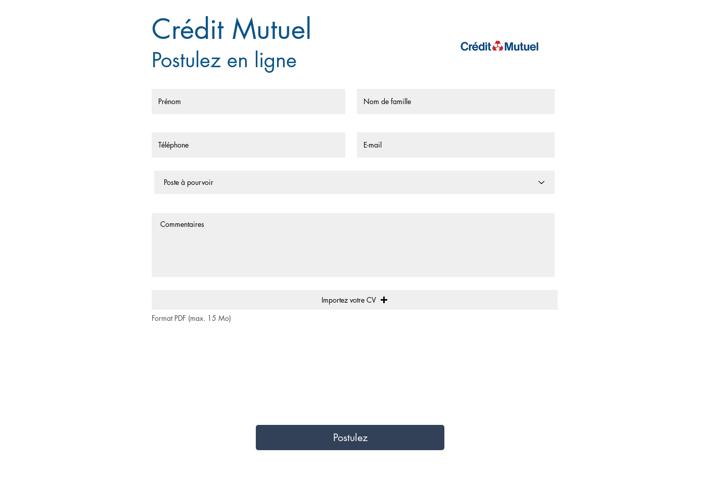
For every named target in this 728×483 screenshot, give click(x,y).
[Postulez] (350, 437)
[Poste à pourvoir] (354, 182)
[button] (355, 300)
